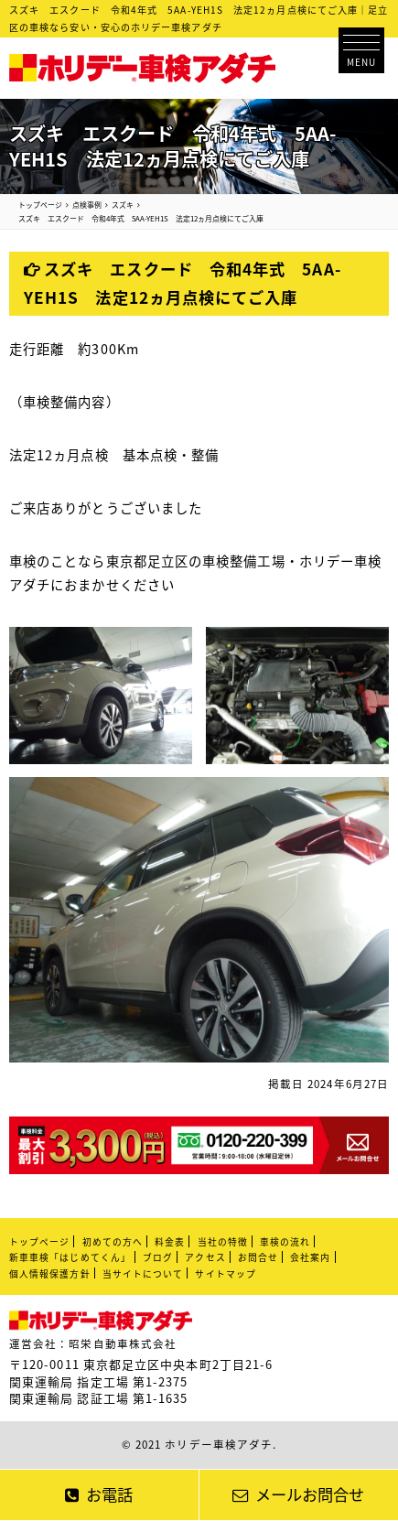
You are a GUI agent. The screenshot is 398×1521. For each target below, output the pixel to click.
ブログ (158, 1257)
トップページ (39, 1241)
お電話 (99, 1494)
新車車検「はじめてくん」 (70, 1257)
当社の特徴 (223, 1241)
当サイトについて (143, 1274)
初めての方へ (112, 1241)
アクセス (205, 1257)
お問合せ (258, 1257)
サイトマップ (225, 1274)
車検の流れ (285, 1241)
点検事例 (87, 205)
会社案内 (310, 1257)
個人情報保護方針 (50, 1274)
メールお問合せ (298, 1494)
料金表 (170, 1241)
